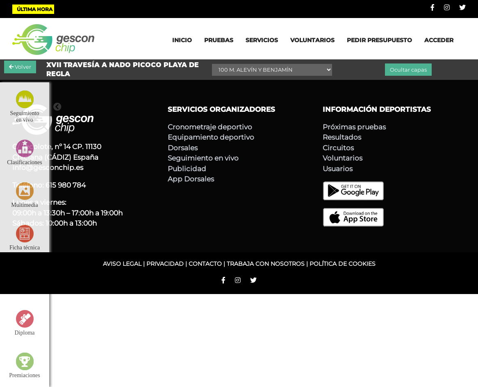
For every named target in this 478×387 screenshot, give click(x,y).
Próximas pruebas (354, 127)
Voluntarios (342, 158)
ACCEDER (438, 40)
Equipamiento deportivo (211, 137)
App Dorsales (191, 179)
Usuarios (338, 169)
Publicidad (187, 169)
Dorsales (183, 148)
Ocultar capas (408, 69)
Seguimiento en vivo (203, 158)
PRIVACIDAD (165, 263)
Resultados (342, 137)
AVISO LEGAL (122, 263)
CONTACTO (205, 263)
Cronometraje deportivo (210, 127)
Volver (20, 66)
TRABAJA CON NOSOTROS (266, 263)
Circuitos (338, 148)
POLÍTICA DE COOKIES (343, 263)
